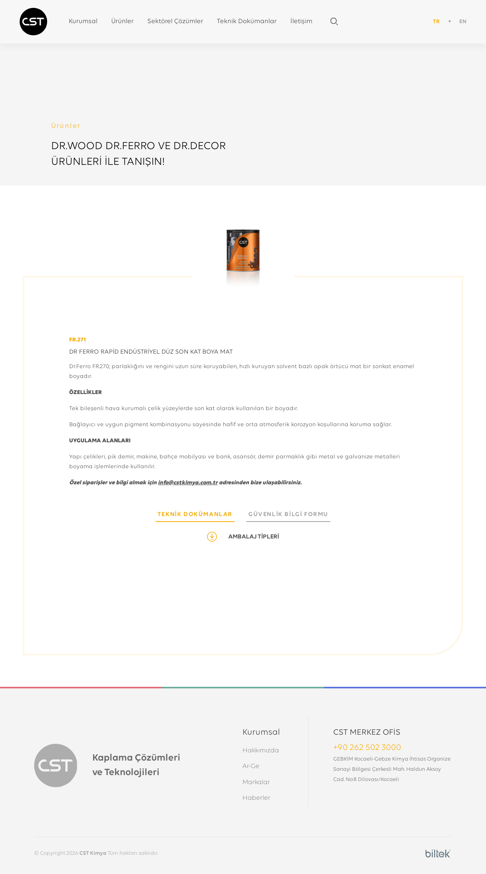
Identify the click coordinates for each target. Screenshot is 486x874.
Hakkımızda (260, 750)
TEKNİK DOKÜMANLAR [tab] (195, 514)
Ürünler (122, 21)
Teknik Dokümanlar (247, 21)
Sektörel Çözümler (175, 21)
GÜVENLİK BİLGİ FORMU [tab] (288, 514)
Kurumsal (83, 21)
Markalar (256, 782)
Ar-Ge (250, 766)
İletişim (301, 21)
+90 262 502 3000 (367, 747)
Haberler (256, 798)
